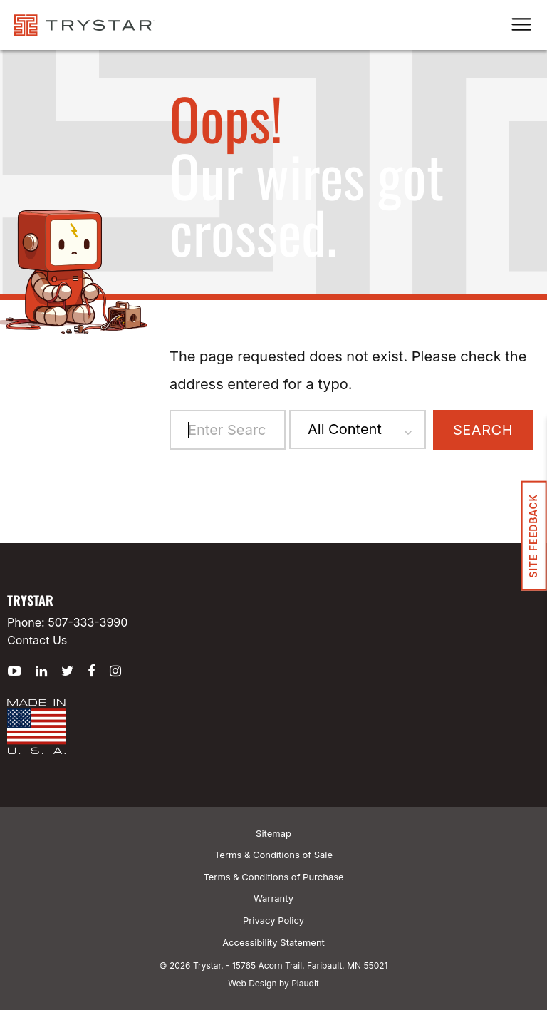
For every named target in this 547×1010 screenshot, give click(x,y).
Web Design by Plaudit (273, 983)
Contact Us (37, 640)
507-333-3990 (87, 622)
